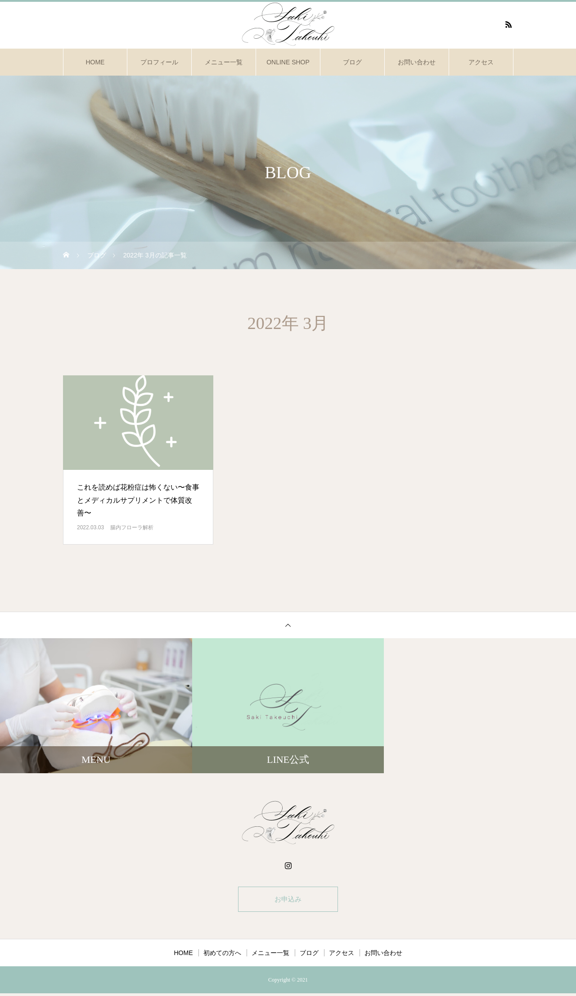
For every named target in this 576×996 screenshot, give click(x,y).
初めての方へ (222, 955)
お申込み (288, 900)
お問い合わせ (417, 62)
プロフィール (159, 62)
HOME (95, 62)
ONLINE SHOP (288, 62)
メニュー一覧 (224, 62)
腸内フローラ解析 (131, 527)
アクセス (481, 62)
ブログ (352, 62)
